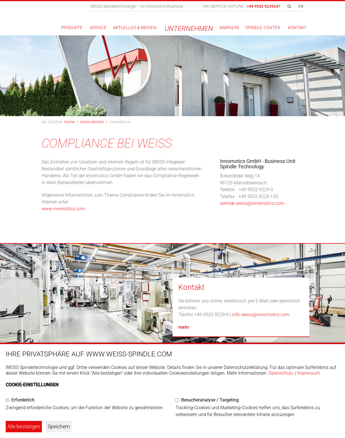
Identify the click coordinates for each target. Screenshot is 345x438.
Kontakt (191, 287)
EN (300, 6)
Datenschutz (280, 373)
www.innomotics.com (63, 208)
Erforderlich (22, 400)
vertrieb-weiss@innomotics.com (252, 203)
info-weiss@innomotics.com (260, 314)
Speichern (59, 426)
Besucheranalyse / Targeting (210, 400)
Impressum (308, 373)
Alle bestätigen (23, 426)
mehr (183, 327)
